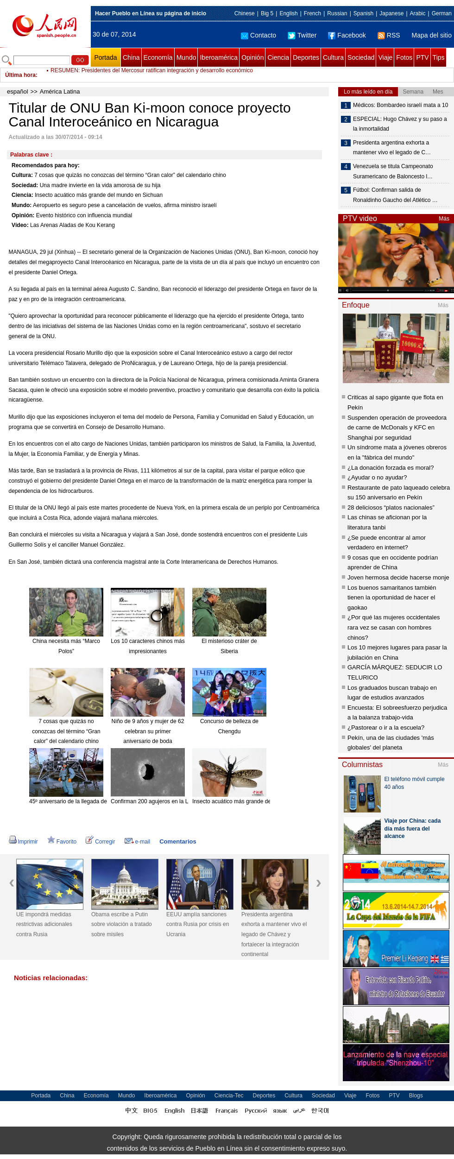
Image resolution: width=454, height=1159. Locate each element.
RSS (389, 35)
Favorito (61, 841)
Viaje (385, 57)
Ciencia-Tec (229, 1095)
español (17, 91)
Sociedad (360, 57)
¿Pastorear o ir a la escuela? (385, 727)
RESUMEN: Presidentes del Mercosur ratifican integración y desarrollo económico (151, 75)
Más (444, 218)
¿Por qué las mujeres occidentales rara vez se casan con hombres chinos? (393, 627)
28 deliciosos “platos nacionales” (391, 507)
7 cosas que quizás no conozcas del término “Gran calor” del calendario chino (130, 175)
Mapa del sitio (432, 35)
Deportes (306, 57)
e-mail (138, 841)
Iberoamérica (219, 57)
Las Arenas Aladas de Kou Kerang (72, 225)
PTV (422, 57)
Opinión (252, 57)
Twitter (302, 35)
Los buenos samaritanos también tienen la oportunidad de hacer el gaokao (391, 597)
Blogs (416, 1095)
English (288, 13)
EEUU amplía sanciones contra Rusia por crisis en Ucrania (197, 924)
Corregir (100, 841)
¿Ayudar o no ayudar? (377, 477)
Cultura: (22, 175)
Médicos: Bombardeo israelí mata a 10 (400, 105)
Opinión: (23, 215)
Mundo (186, 57)
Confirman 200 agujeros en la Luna (154, 801)
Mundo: (22, 205)
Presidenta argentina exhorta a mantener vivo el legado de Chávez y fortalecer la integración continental (274, 934)
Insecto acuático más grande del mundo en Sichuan (99, 195)
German (442, 13)
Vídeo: (20, 225)
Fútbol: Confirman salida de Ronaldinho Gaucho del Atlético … (395, 195)
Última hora (20, 75)
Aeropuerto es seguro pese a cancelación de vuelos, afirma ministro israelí (125, 205)
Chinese (244, 13)
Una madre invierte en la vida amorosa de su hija (100, 185)
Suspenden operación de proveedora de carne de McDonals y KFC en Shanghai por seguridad (397, 427)
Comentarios (177, 841)
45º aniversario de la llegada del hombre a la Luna (91, 801)
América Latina (60, 91)
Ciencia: (22, 195)
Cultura (333, 57)
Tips (439, 57)
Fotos (404, 57)
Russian (337, 13)
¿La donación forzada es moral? (390, 467)
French (312, 13)
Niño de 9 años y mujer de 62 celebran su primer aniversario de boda (148, 731)
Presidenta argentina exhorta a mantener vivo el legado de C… (392, 147)
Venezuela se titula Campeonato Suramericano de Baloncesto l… (393, 171)
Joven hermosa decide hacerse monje (398, 577)
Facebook (347, 35)
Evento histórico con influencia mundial (84, 215)
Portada (105, 57)
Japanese (391, 13)
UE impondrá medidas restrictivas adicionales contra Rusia (44, 924)
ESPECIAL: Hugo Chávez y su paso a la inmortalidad (400, 124)
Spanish (363, 13)
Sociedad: (25, 185)
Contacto (258, 35)
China (131, 57)
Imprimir (23, 841)
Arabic (418, 13)
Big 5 (267, 13)
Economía (158, 57)
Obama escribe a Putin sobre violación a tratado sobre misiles (121, 924)
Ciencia (278, 57)
